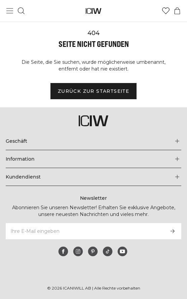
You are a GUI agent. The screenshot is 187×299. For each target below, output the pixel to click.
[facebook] (63, 251)
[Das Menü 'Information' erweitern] (93, 159)
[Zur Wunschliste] (166, 11)
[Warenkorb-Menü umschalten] (177, 11)
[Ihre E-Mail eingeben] (84, 231)
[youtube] (122, 251)
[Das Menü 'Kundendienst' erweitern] (93, 177)
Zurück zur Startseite (93, 91)
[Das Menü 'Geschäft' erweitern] (93, 141)
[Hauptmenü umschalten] (9, 11)
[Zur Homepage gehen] (94, 11)
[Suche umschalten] (21, 11)
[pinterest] (93, 251)
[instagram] (78, 251)
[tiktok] (107, 251)
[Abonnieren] (172, 231)
